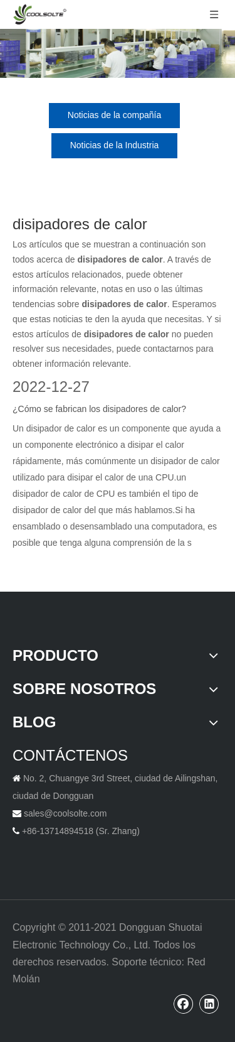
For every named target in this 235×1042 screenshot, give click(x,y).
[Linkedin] (209, 1004)
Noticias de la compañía (114, 115)
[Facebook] (184, 1004)
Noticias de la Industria (114, 145)
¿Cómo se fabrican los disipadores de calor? (99, 409)
